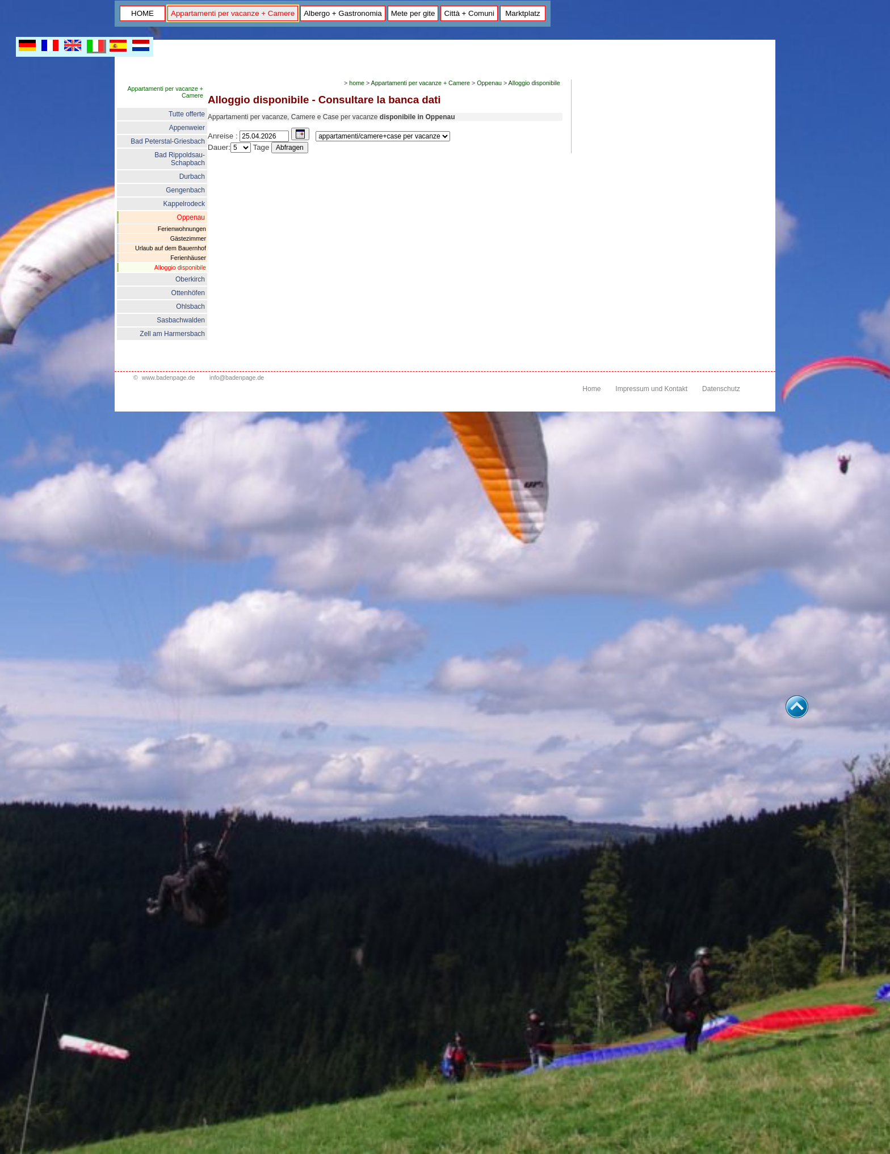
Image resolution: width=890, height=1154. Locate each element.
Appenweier (187, 128)
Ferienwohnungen (182, 228)
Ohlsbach (190, 306)
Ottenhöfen (188, 293)
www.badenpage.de (168, 377)
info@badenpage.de (236, 377)
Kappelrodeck (184, 204)
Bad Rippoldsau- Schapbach (179, 159)
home (356, 82)
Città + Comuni (469, 13)
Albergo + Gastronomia (342, 13)
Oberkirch (190, 279)
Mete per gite (413, 13)
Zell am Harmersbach (172, 334)
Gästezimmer (188, 238)
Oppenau (191, 217)
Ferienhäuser (188, 257)
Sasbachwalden (181, 320)
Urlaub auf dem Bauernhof (170, 248)
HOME (142, 13)
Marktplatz (522, 13)
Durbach (192, 177)
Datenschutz (721, 389)
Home (591, 389)
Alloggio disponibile (180, 267)
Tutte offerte (187, 114)
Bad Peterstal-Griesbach (168, 141)
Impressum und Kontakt (651, 389)
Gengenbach (185, 190)
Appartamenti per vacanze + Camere (233, 13)
